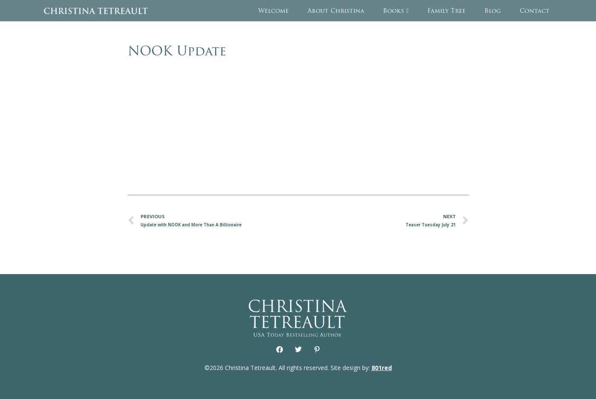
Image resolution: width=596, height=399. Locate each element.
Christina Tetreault (96, 10)
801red (381, 368)
